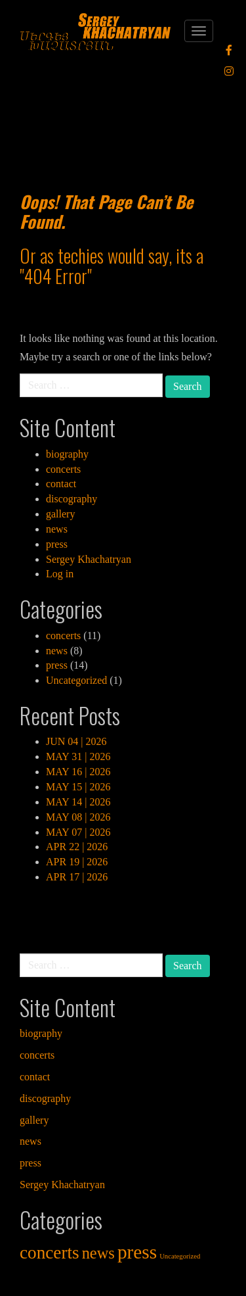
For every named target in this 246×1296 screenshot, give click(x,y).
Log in (59, 573)
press (57, 544)
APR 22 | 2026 (77, 846)
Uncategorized (76, 680)
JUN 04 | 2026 (76, 741)
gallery (60, 513)
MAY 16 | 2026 (78, 771)
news (57, 529)
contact (61, 483)
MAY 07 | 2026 (78, 832)
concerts (63, 469)
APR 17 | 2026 (77, 876)
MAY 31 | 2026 (78, 756)
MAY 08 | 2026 (78, 817)
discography (71, 498)
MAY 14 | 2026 (78, 801)
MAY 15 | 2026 (78, 786)
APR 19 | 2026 (77, 861)
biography (67, 454)
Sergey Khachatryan (88, 559)
